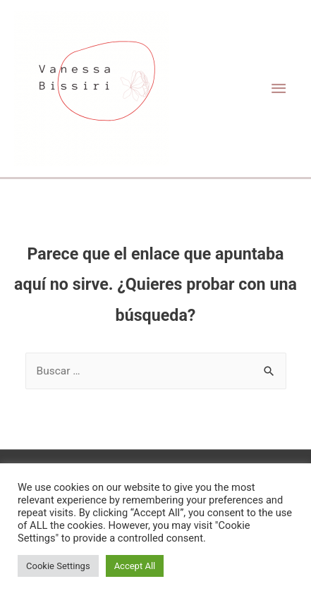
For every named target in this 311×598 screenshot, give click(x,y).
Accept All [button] (135, 566)
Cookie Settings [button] (58, 566)
